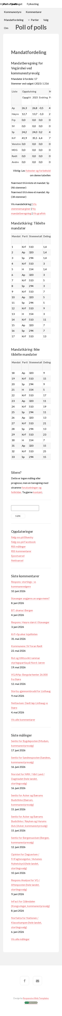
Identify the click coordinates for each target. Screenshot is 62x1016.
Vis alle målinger (20, 939)
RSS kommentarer (21, 551)
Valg (45, 19)
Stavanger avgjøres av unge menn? (30, 598)
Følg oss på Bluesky (22, 537)
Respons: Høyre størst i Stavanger (30, 622)
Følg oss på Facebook (23, 541)
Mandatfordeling (13, 19)
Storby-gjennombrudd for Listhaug (31, 691)
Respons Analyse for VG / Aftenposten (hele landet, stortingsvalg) (25, 885)
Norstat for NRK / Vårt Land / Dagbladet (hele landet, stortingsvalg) (28, 778)
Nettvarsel (17, 560)
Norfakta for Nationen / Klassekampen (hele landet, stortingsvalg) (26, 922)
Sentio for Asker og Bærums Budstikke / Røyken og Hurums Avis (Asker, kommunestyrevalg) (29, 821)
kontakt (37, 492)
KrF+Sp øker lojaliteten (24, 634)
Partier (35, 19)
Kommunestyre (12, 11)
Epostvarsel (17, 555)
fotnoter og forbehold (38, 170)
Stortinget (16, 3)
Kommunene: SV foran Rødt (26, 646)
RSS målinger (18, 546)
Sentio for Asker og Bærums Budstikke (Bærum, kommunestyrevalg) (27, 800)
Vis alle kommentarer (23, 719)
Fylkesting (33, 3)
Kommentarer (34, 11)
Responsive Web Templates (36, 998)
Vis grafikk (39, 213)
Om (6, 27)
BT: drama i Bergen (22, 610)
